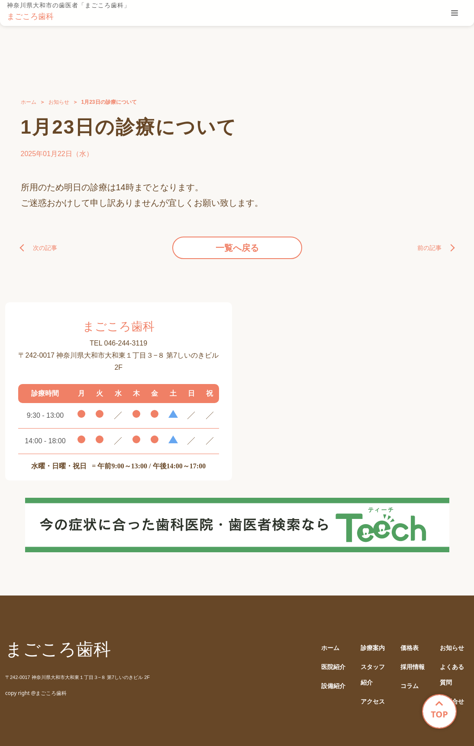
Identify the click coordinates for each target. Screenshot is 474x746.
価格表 (409, 648)
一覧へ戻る (237, 248)
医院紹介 (333, 667)
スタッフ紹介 (373, 675)
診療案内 (373, 648)
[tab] (454, 13)
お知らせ (58, 102)
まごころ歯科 (30, 16)
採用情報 (412, 667)
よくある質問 (452, 675)
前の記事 (429, 247)
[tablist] (454, 12)
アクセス (373, 701)
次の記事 (45, 247)
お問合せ (452, 701)
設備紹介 (333, 686)
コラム (409, 686)
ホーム (28, 102)
